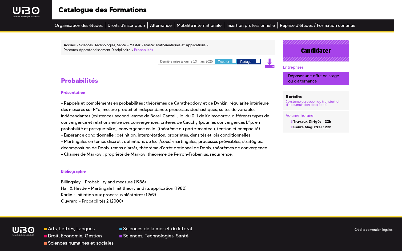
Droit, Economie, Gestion (73, 236)
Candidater (316, 51)
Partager (249, 61)
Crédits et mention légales (373, 230)
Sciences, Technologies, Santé (153, 236)
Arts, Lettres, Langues (69, 229)
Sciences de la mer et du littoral (155, 229)
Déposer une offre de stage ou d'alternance (313, 78)
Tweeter (227, 61)
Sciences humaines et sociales (79, 243)
